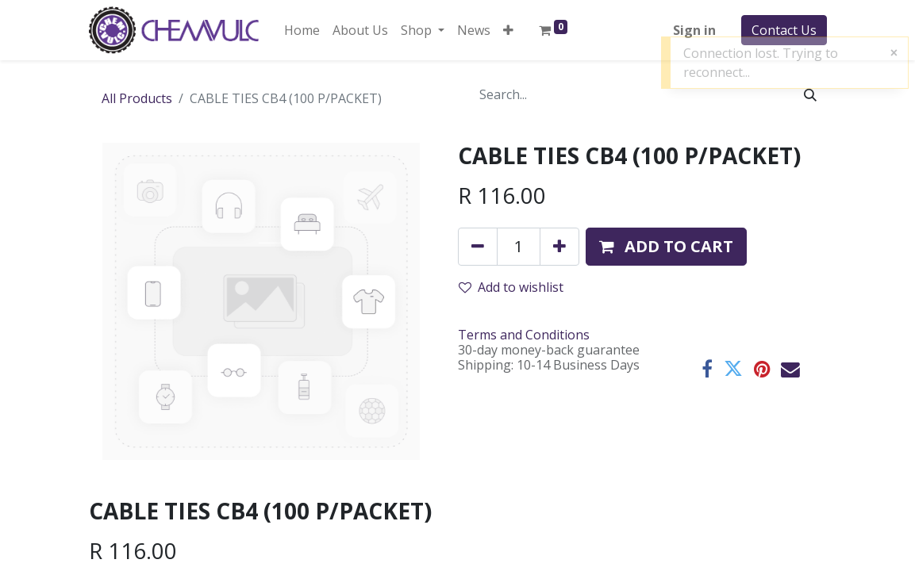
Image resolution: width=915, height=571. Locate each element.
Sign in (694, 30)
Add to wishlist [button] (511, 287)
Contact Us (784, 30)
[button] (508, 30)
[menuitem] (302, 30)
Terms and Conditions (524, 334)
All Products (137, 98)
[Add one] (559, 247)
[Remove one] (478, 247)
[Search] (810, 94)
